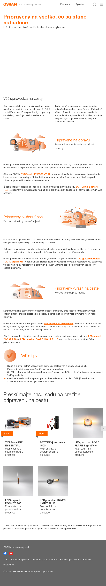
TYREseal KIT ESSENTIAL (35, 174)
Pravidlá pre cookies (70, 559)
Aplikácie (80, 3)
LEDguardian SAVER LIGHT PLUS (39, 339)
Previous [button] (2, 428)
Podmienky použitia (20, 559)
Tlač (5, 559)
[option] (53, 62)
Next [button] (103, 428)
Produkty (65, 3)
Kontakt (87, 559)
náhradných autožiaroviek (58, 323)
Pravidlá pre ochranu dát (45, 559)
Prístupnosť (8, 564)
